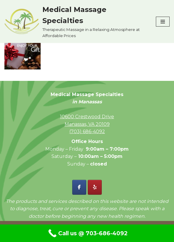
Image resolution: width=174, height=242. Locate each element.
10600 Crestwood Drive (87, 116)
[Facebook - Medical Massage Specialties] (79, 187)
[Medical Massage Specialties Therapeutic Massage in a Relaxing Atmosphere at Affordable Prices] (75, 21)
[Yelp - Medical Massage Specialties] (95, 187)
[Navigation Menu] (163, 22)
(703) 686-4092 (87, 131)
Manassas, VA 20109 (87, 124)
